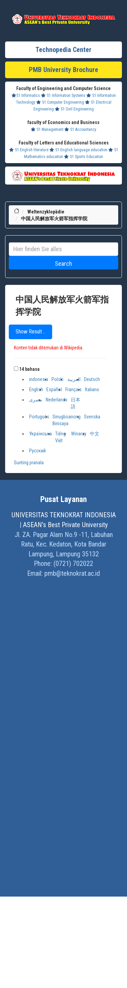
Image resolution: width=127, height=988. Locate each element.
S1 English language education (78, 150)
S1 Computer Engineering (60, 102)
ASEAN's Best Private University (65, 525)
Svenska (92, 416)
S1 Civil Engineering (74, 109)
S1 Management (47, 129)
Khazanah (38, 10)
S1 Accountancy (80, 129)
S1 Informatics (26, 95)
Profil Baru (58, 10)
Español (54, 389)
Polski (57, 379)
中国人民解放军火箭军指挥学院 (54, 218)
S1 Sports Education (83, 156)
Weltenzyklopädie (45, 211)
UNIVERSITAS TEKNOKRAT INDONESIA (64, 515)
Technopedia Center (63, 50)
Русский (37, 450)
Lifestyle (20, 10)
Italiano (92, 389)
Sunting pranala (29, 462)
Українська (40, 433)
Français (73, 389)
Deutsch (92, 379)
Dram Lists (79, 10)
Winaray (78, 433)
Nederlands (56, 399)
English (36, 389)
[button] (16, 368)
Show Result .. (30, 331)
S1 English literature (28, 150)
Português (39, 416)
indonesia (38, 379)
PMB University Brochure (63, 70)
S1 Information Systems (63, 95)
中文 (94, 433)
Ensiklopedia (103, 10)
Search (63, 263)
